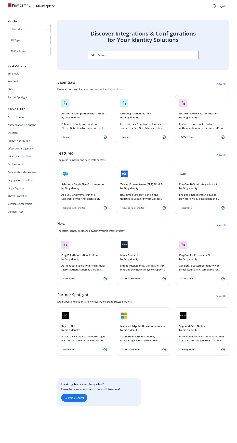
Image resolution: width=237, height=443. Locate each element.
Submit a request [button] (74, 397)
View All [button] (221, 83)
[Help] (214, 6)
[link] (20, 5)
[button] (29, 29)
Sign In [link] (222, 6)
